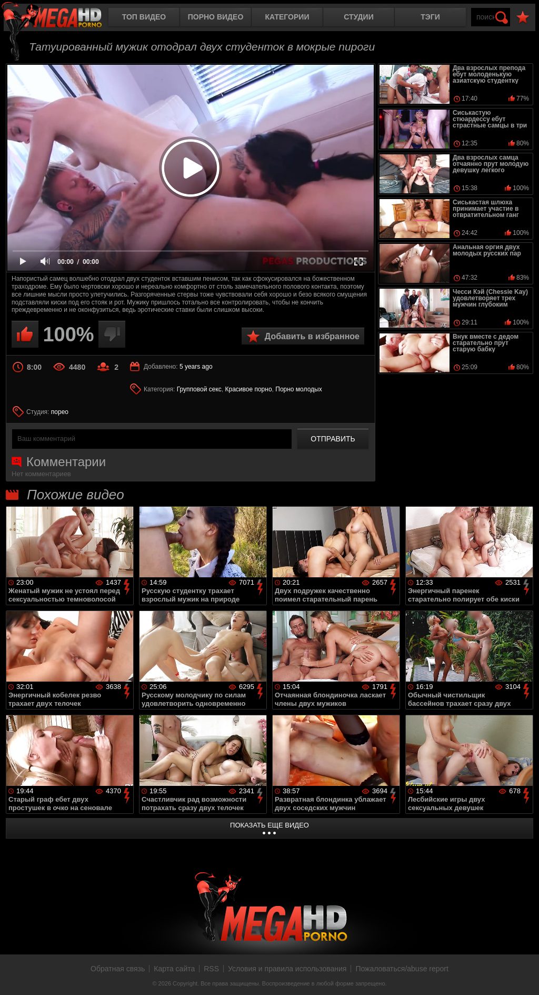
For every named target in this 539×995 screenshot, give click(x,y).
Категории (287, 17)
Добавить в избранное (312, 336)
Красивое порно (248, 389)
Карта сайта (174, 968)
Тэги (430, 17)
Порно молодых (298, 389)
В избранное (522, 18)
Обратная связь (118, 968)
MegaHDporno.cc (60, 18)
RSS (211, 968)
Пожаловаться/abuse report (401, 968)
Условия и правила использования (287, 968)
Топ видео (144, 17)
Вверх (523, 975)
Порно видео (216, 17)
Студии (358, 17)
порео (59, 412)
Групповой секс (199, 389)
